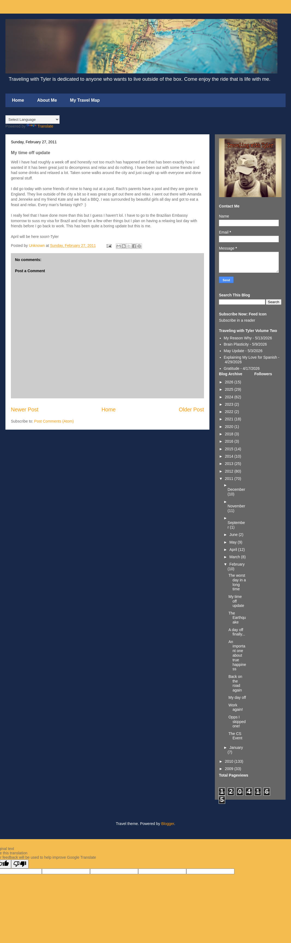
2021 (229, 419)
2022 (229, 412)
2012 (229, 471)
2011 (229, 478)
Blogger (167, 823)
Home (18, 100)
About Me (47, 100)
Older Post (191, 409)
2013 (229, 463)
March (235, 557)
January (236, 747)
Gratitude (232, 368)
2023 (229, 404)
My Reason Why (238, 338)
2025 (229, 389)
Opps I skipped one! (237, 721)
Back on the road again (235, 683)
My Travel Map (85, 100)
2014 (229, 456)
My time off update (236, 601)
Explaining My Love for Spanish (250, 357)
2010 (229, 761)
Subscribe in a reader (237, 320)
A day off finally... (236, 632)
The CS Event (235, 735)
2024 (229, 397)
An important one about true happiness (237, 655)
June (234, 534)
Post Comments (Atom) (54, 421)
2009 (229, 769)
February (236, 564)
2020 (229, 426)
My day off (237, 697)
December (236, 489)
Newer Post (24, 409)
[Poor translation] (20, 864)
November (236, 506)
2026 (229, 382)
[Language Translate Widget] (32, 119)
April (233, 549)
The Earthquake (237, 618)
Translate (40, 126)
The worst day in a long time (237, 582)
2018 (229, 434)
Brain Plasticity (236, 344)
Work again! (235, 707)
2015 (229, 449)
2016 (229, 441)
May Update (234, 351)
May (233, 542)
